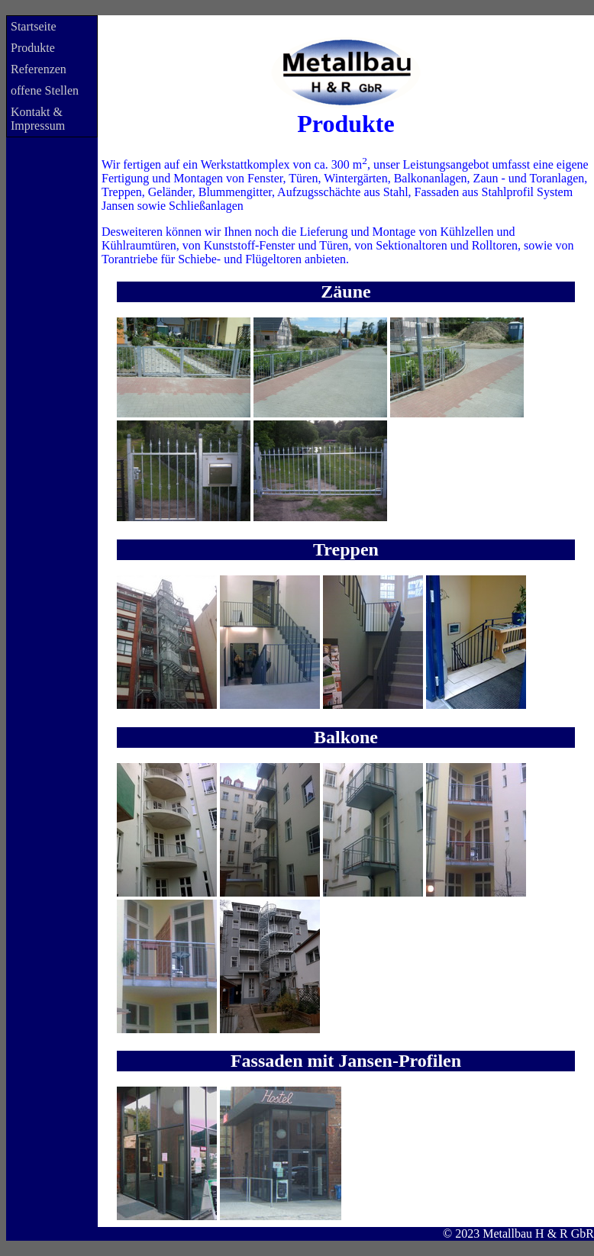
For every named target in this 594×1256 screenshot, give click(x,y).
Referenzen (38, 69)
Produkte (33, 47)
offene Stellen (45, 90)
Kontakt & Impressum (38, 118)
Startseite (33, 26)
